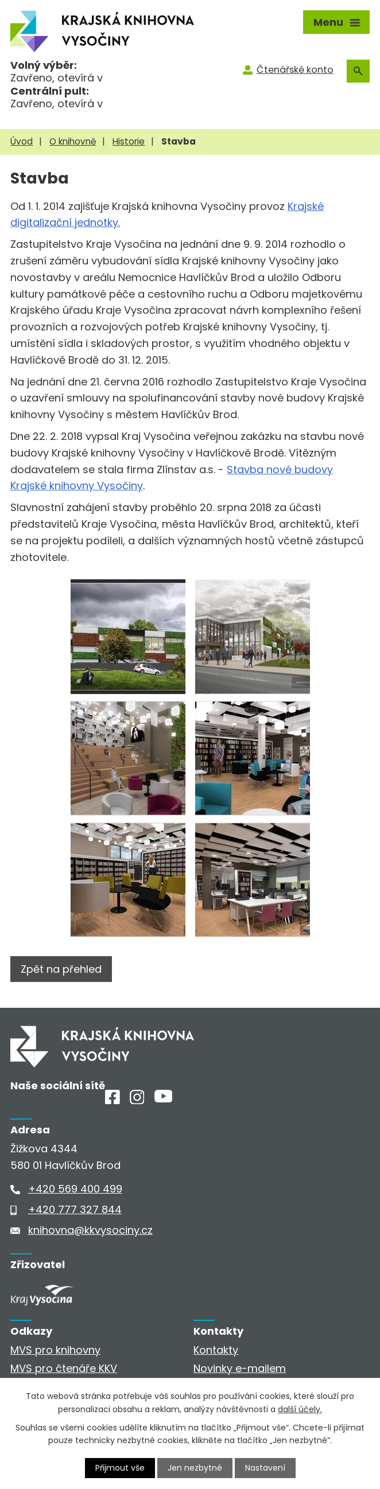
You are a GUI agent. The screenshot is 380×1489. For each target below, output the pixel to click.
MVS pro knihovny (55, 1350)
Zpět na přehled (61, 969)
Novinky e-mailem (239, 1368)
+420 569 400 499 (75, 1189)
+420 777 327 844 (75, 1209)
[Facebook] (112, 1100)
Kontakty (215, 1350)
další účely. (300, 1408)
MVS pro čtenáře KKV (63, 1368)
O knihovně (72, 141)
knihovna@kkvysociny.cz (90, 1230)
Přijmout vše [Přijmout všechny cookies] (120, 1468)
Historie (129, 141)
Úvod (21, 141)
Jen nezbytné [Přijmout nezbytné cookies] (195, 1468)
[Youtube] (163, 1099)
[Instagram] (137, 1100)
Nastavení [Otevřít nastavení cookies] (265, 1468)
